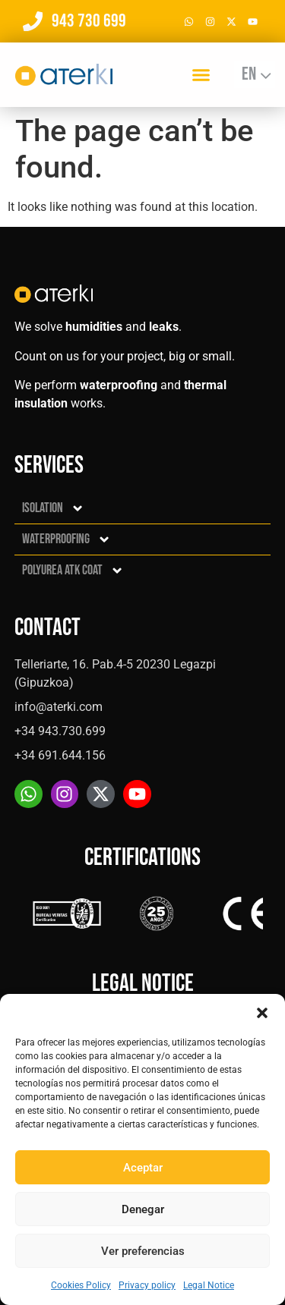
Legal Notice (208, 1285)
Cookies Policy (81, 1285)
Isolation (53, 508)
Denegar (143, 1209)
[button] (262, 1012)
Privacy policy (147, 1285)
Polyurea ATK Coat (73, 570)
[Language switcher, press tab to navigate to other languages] (254, 74)
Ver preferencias (143, 1251)
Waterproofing (66, 539)
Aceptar (143, 1167)
